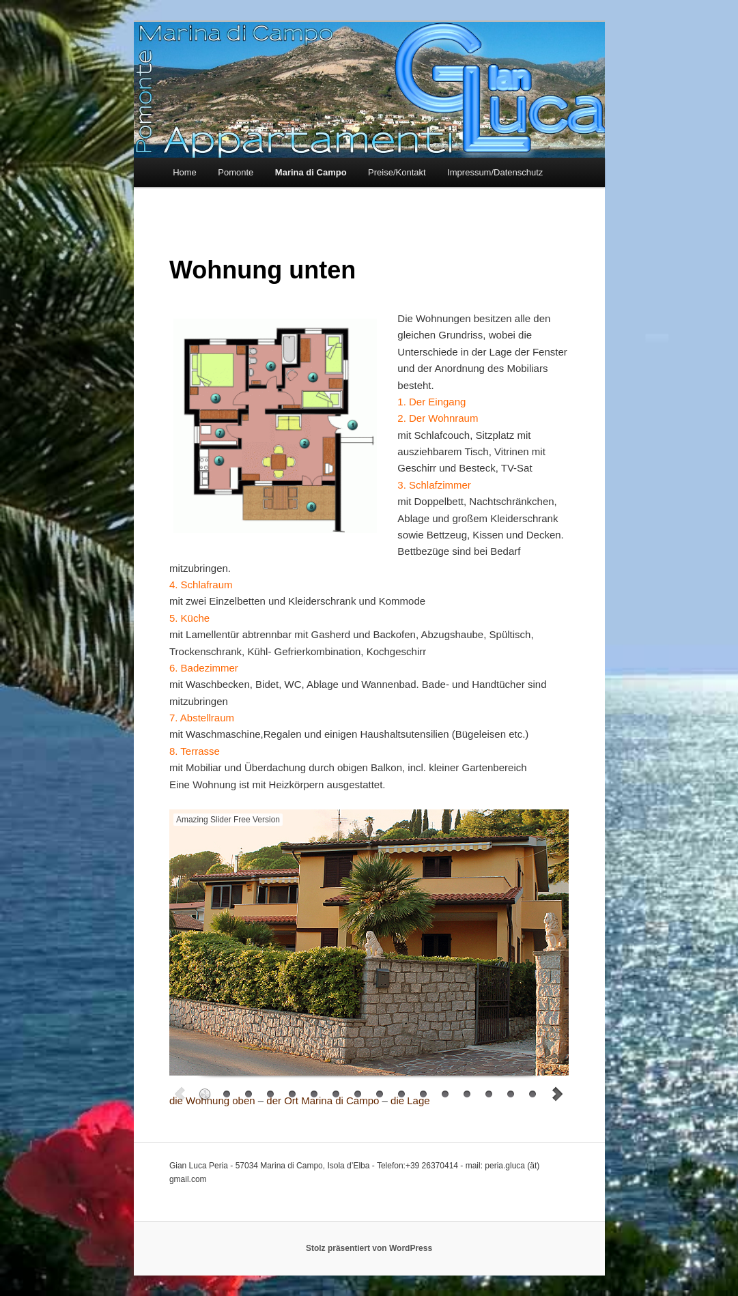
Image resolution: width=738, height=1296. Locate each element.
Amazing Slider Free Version (228, 819)
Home (185, 172)
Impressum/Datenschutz (495, 172)
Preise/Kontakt (397, 172)
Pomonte (235, 172)
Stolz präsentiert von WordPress (369, 1248)
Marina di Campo (311, 172)
